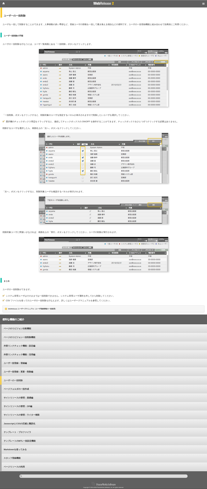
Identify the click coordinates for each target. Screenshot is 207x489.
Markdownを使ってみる (15, 449)
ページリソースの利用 (14, 467)
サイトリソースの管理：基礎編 (18, 398)
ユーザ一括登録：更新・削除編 (18, 371)
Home (3, 3)
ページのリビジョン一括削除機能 (19, 337)
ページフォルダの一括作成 (16, 389)
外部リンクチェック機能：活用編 (19, 354)
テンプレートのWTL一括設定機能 (20, 441)
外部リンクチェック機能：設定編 (19, 346)
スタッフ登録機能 (12, 458)
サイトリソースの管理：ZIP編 (18, 406)
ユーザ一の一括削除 (13, 380)
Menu (203, 4)
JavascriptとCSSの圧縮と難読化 (19, 423)
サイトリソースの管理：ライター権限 (21, 415)
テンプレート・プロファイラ (17, 432)
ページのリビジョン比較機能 (17, 328)
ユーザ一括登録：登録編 (15, 363)
